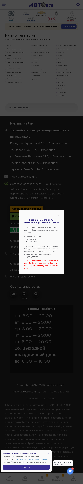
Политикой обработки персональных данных (31, 459)
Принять (26, 467)
